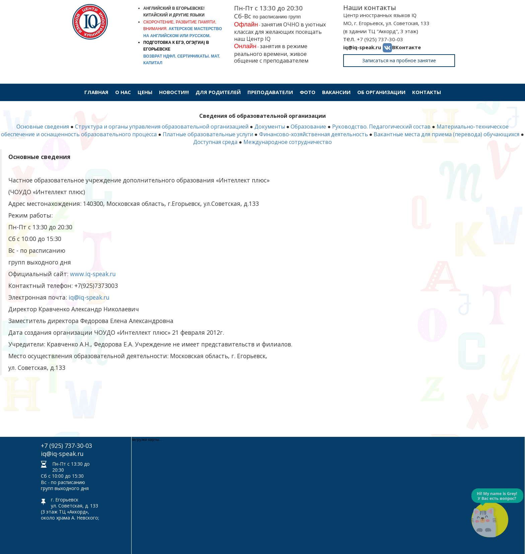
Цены (145, 92)
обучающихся (501, 134)
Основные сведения (42, 126)
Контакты (426, 92)
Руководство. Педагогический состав (381, 126)
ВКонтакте (406, 47)
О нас (123, 92)
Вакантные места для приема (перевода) (428, 134)
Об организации (381, 92)
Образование (308, 126)
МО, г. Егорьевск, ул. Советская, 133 (386, 23)
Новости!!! (174, 92)
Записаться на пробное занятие (399, 60)
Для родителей (218, 92)
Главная (96, 92)
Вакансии (336, 92)
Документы (269, 126)
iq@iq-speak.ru (362, 47)
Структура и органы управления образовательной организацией (161, 126)
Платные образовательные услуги (208, 134)
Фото (307, 92)
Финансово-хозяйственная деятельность (313, 134)
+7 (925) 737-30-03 (380, 39)
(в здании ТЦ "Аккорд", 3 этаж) (380, 31)
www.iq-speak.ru (93, 274)
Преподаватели (270, 92)
